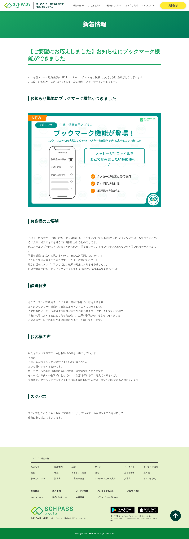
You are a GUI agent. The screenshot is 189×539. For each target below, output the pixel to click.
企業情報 (80, 497)
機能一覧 (78, 5)
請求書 (57, 478)
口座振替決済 (77, 478)
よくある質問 (94, 5)
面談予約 (58, 467)
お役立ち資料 (131, 5)
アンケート (129, 467)
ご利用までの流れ (113, 5)
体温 (56, 472)
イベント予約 (150, 478)
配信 (33, 472)
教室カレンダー (38, 478)
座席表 (147, 472)
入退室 (127, 478)
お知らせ (35, 467)
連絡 (97, 472)
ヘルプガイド (148, 5)
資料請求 (173, 5)
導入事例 (56, 491)
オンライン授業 (151, 467)
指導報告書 (129, 472)
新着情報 (35, 491)
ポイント (99, 467)
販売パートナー (59, 497)
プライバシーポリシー (107, 497)
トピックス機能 (78, 472)
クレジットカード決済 (105, 478)
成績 (73, 467)
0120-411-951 (39, 518)
